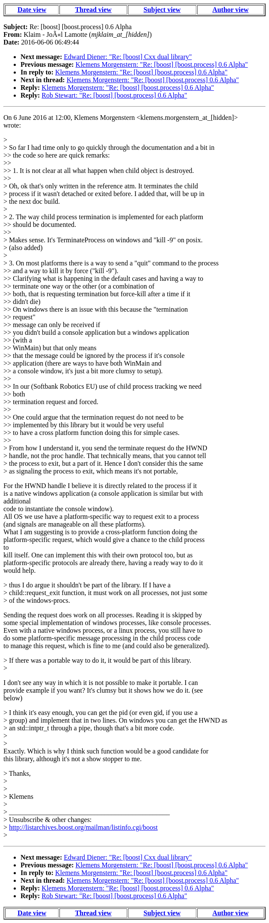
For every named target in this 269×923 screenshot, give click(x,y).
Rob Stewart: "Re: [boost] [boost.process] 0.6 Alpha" (114, 95)
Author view (231, 9)
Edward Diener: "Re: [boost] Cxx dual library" (128, 56)
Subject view (162, 9)
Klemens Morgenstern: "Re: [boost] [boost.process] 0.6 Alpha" (162, 64)
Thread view (93, 9)
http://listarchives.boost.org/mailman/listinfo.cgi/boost (83, 827)
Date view (32, 9)
